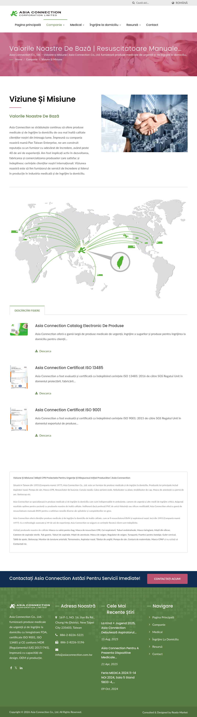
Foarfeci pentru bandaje (149, 534)
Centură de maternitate (139, 539)
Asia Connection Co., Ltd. (45, 710)
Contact (152, 25)
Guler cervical (169, 534)
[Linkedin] (21, 667)
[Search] (152, 3)
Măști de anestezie (80, 534)
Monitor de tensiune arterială (53, 539)
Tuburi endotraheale (126, 529)
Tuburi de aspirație (61, 534)
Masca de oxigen (98, 534)
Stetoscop (33, 539)
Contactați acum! (167, 578)
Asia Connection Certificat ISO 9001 (69, 409)
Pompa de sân (120, 539)
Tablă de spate (20, 539)
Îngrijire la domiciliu (105, 25)
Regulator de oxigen (117, 534)
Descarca (43, 351)
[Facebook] (11, 667)
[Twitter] (16, 667)
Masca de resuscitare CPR (88, 529)
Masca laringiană (145, 529)
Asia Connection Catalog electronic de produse (81, 325)
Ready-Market (180, 711)
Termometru (74, 539)
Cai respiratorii (109, 529)
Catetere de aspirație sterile (26, 534)
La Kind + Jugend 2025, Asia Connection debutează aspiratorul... (119, 626)
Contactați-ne (19, 543)
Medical (77, 25)
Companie (55, 25)
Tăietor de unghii (104, 539)
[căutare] (133, 3)
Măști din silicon (162, 529)
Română (182, 2)
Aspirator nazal (88, 539)
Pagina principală (28, 25)
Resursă (133, 25)
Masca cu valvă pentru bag (61, 529)
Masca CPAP (157, 539)
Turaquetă (132, 534)
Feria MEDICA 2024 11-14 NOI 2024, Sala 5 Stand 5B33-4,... (118, 676)
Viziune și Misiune (52, 59)
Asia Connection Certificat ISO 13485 (70, 367)
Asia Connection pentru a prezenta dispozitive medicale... (120, 651)
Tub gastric (46, 534)
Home (18, 59)
